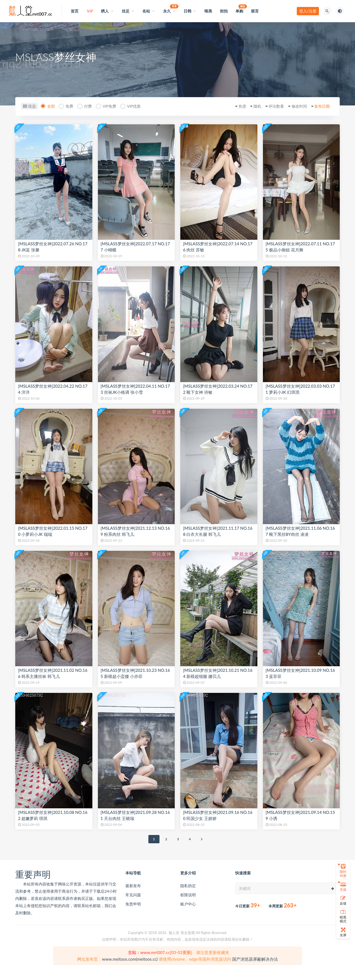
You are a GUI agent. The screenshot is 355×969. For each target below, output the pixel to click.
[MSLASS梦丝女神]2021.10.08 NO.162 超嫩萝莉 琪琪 (52, 815)
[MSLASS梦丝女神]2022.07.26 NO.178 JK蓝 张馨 (52, 246)
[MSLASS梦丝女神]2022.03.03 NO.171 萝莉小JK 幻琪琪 (300, 389)
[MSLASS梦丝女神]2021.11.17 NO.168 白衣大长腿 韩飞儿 (217, 531)
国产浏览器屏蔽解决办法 (255, 959)
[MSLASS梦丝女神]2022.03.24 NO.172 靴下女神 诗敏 (217, 389)
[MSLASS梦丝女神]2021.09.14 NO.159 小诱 (300, 815)
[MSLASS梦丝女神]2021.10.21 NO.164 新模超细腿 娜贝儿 (217, 673)
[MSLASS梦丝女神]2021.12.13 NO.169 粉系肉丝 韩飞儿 (135, 531)
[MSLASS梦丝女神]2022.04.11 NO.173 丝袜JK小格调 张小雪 (135, 389)
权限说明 (188, 894)
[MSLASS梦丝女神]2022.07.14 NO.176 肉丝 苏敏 (217, 246)
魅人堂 (174, 932)
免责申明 (133, 904)
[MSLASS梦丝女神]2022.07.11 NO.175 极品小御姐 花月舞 (300, 246)
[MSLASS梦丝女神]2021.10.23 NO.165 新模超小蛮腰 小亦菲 (135, 673)
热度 (235, 106)
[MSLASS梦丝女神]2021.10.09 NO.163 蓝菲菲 (300, 673)
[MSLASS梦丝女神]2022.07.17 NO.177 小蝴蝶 (135, 246)
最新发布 (133, 885)
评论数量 (272, 106)
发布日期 (320, 106)
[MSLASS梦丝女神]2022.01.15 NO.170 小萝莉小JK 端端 (52, 531)
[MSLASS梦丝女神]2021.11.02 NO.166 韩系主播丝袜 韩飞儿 (52, 673)
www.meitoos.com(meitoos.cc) (130, 959)
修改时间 (296, 106)
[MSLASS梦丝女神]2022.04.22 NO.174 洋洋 (52, 389)
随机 (251, 106)
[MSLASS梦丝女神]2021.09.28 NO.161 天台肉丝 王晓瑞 (135, 815)
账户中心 (188, 904)
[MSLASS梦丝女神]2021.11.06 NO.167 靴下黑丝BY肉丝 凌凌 (300, 531)
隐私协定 (188, 885)
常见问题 (133, 894)
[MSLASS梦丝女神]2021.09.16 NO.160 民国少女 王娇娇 (217, 815)
